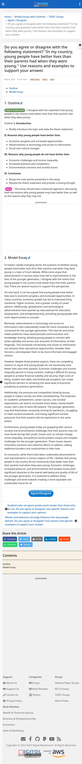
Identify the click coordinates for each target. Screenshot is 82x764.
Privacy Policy (12, 700)
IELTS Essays (62, 689)
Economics (9, 724)
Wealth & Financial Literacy (18, 712)
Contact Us (10, 694)
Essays (44, 79)
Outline (13, 88)
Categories (35, 677)
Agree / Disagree (17, 20)
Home (7, 16)
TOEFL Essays (56, 16)
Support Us (11, 689)
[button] (80, 45)
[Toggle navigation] (3, 4)
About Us (10, 683)
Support (7, 677)
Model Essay (16, 91)
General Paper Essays (67, 683)
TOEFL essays (35, 79)
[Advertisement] (41, 227)
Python (35, 694)
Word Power (62, 700)
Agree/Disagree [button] (41, 493)
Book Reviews (38, 689)
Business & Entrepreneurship (19, 718)
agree (52, 79)
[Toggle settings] (79, 4)
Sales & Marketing (13, 730)
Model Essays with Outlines (29, 16)
